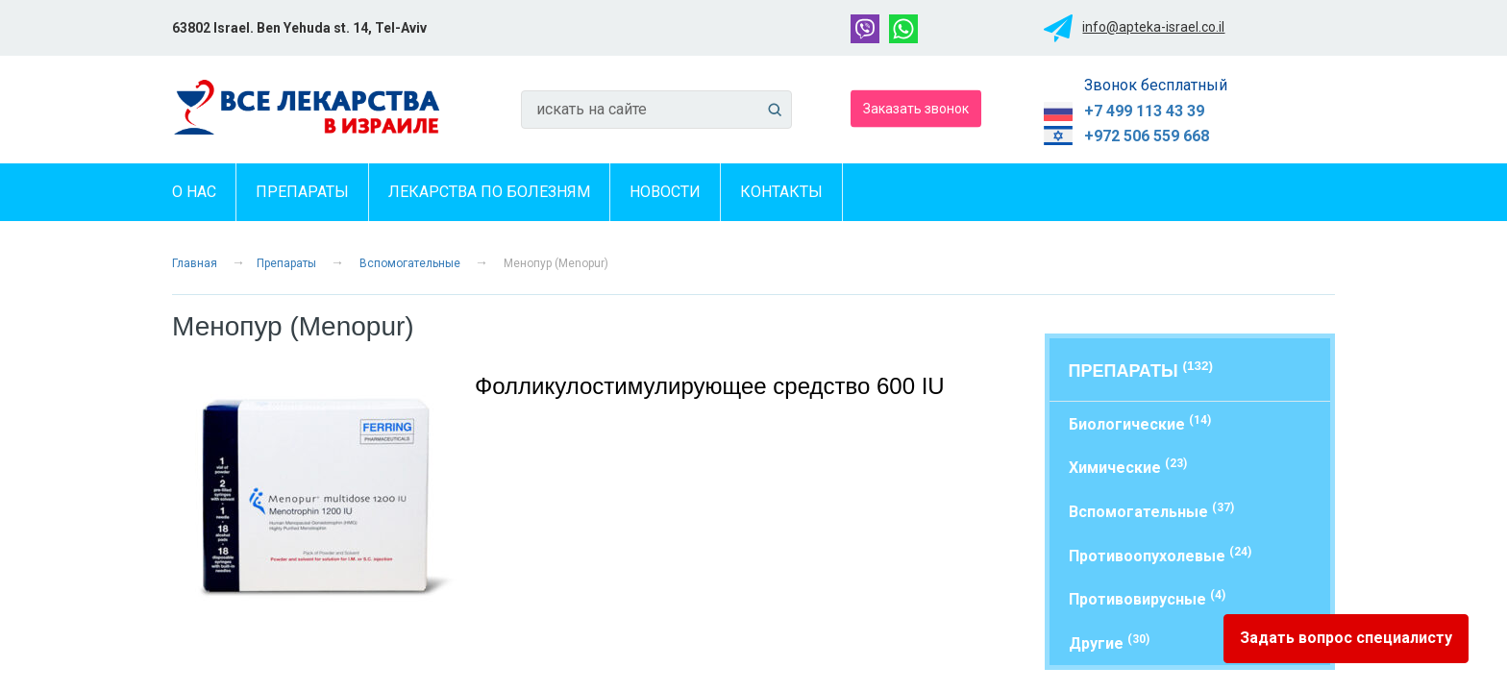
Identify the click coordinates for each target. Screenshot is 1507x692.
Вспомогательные (409, 263)
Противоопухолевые (1160, 555)
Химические (1128, 467)
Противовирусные (1147, 598)
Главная (194, 263)
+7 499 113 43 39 (1144, 111)
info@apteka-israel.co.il (1153, 27)
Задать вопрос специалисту (1346, 638)
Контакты (781, 192)
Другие (1109, 642)
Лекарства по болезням (489, 192)
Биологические (1140, 423)
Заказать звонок (916, 107)
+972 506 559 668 (1146, 136)
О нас (194, 192)
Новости (665, 192)
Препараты (302, 192)
